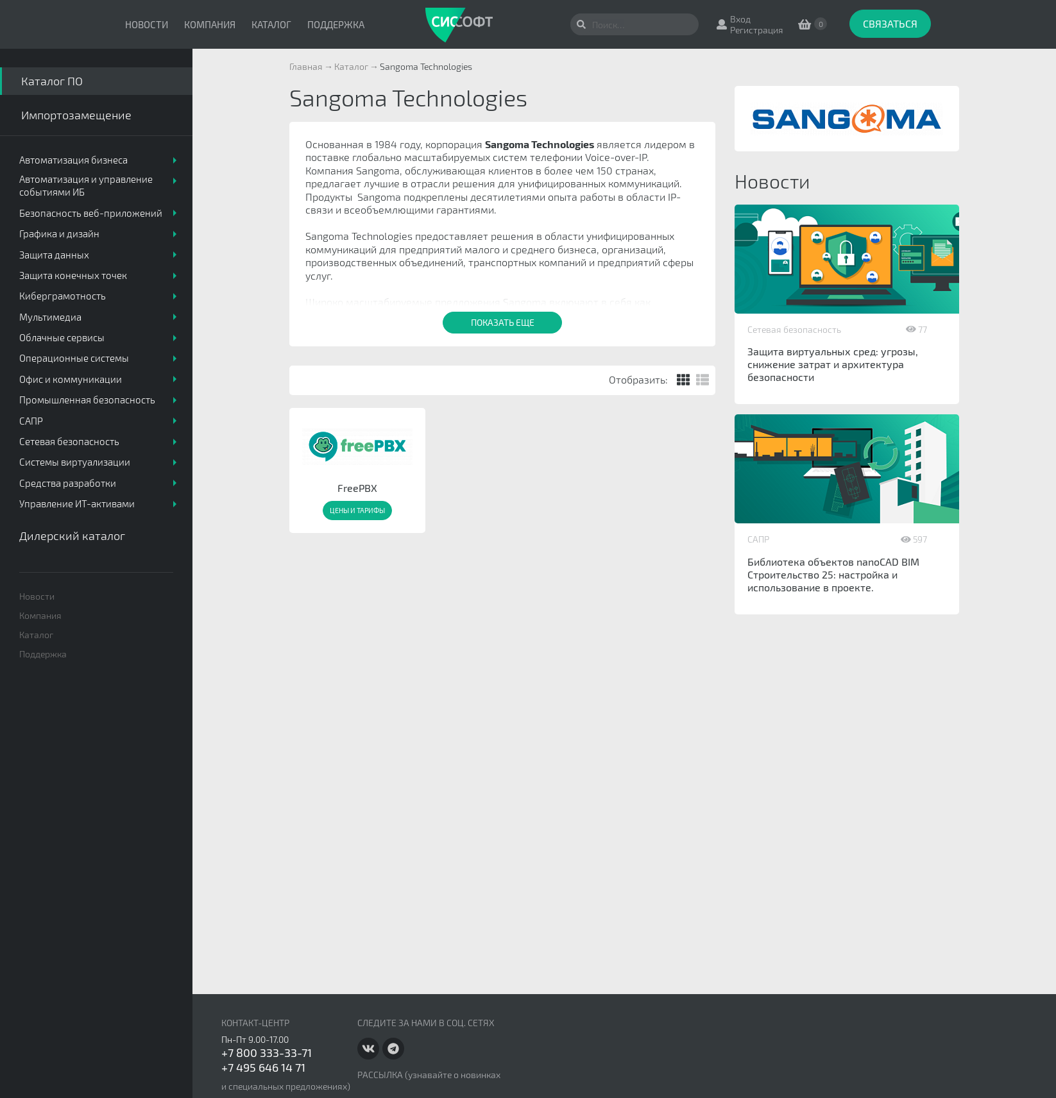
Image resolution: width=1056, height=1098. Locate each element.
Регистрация (756, 29)
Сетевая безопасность (794, 329)
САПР (758, 539)
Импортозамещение (76, 115)
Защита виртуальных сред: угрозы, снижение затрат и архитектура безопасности (832, 364)
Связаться (890, 23)
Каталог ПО (52, 81)
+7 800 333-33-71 (266, 1052)
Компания (209, 24)
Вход (740, 18)
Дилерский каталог (72, 535)
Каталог (271, 24)
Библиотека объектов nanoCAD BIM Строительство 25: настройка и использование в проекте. (833, 574)
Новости (146, 24)
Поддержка (335, 24)
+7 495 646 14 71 (263, 1067)
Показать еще (502, 322)
